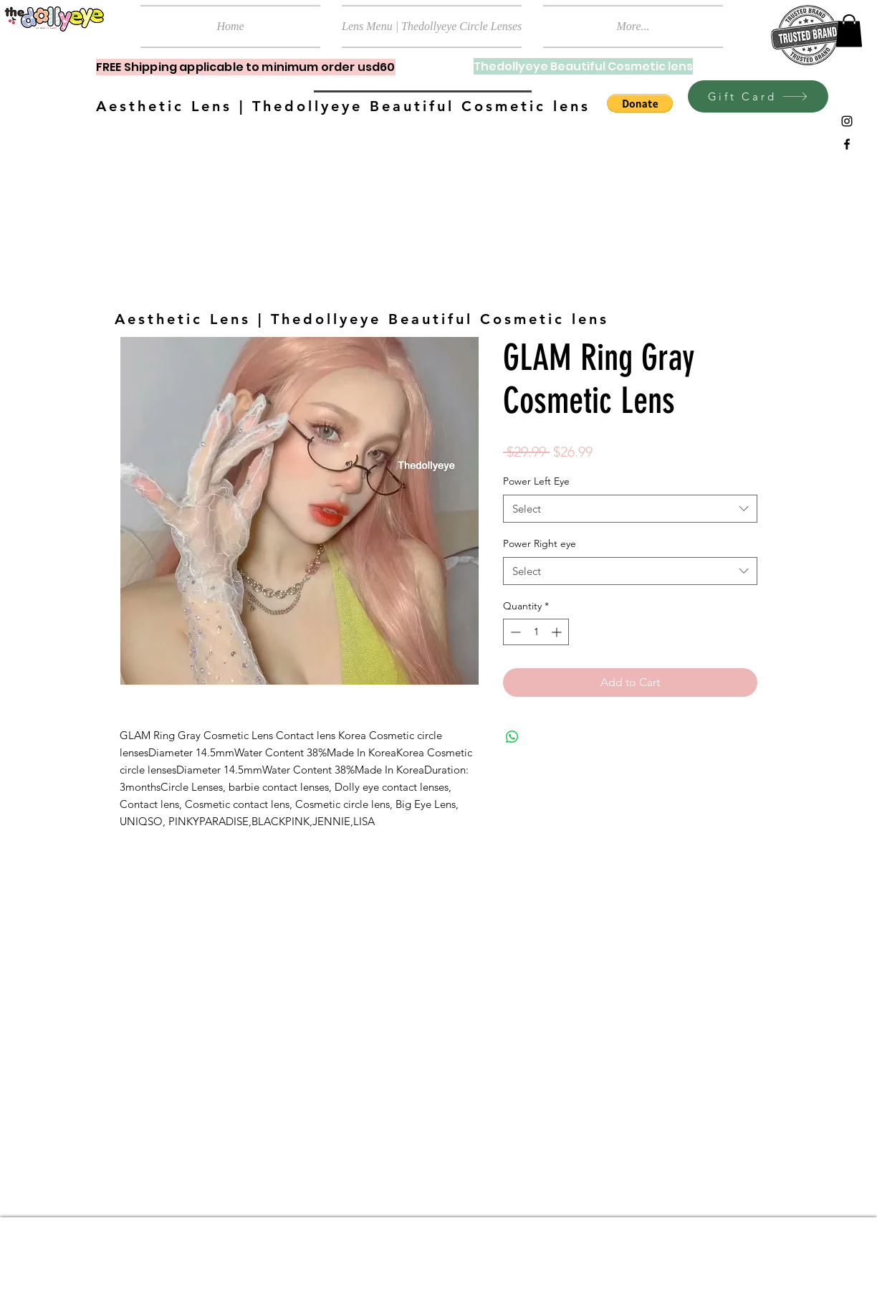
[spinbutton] (536, 631)
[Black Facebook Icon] (847, 144)
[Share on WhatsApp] (512, 737)
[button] (849, 30)
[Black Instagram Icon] (847, 121)
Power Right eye (539, 543)
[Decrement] (514, 631)
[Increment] (558, 631)
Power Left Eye (536, 481)
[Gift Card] (758, 96)
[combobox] (630, 509)
